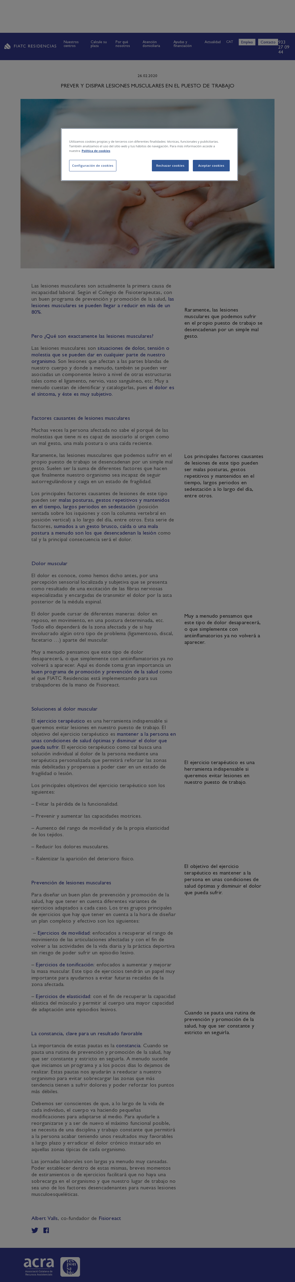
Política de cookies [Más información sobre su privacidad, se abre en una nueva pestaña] (96, 151)
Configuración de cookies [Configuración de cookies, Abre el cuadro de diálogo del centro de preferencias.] (92, 165)
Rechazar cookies (170, 165)
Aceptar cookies (211, 165)
